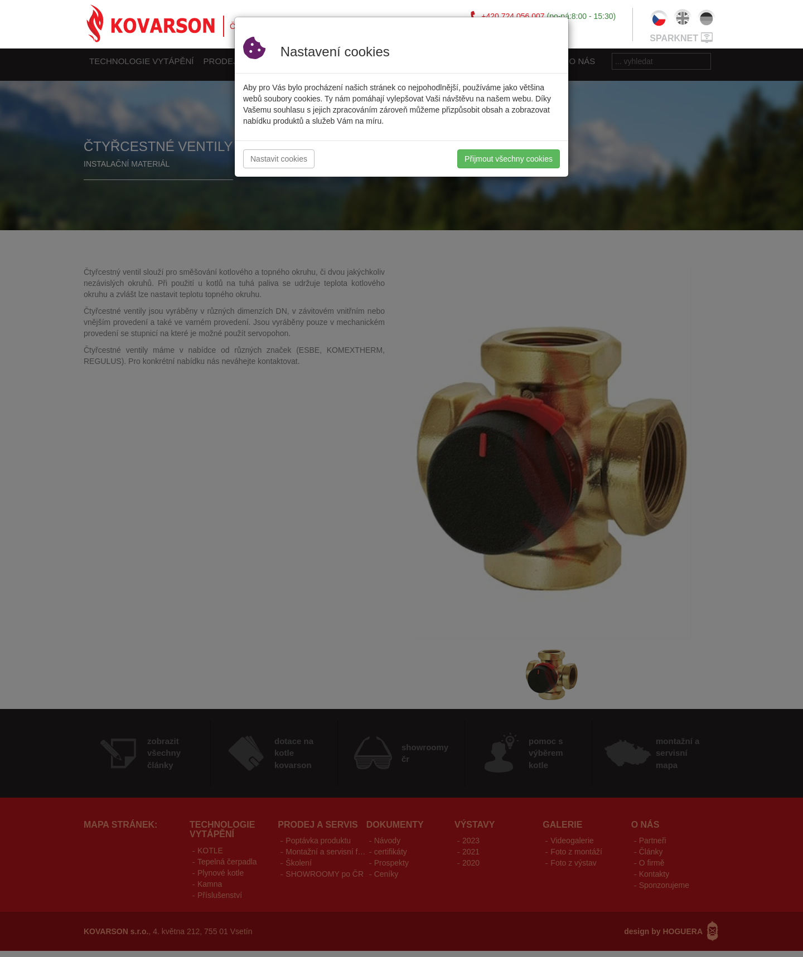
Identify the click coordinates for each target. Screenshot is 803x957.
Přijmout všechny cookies (509, 158)
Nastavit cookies (278, 158)
